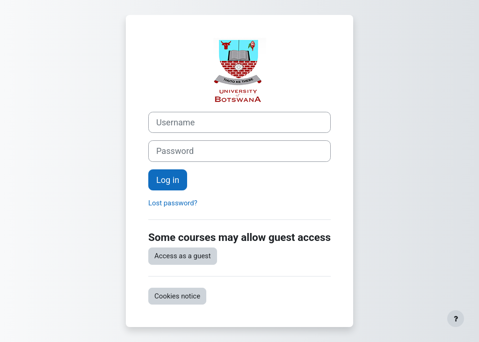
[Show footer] (455, 318)
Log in (167, 180)
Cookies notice (177, 296)
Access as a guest (182, 256)
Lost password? (172, 203)
